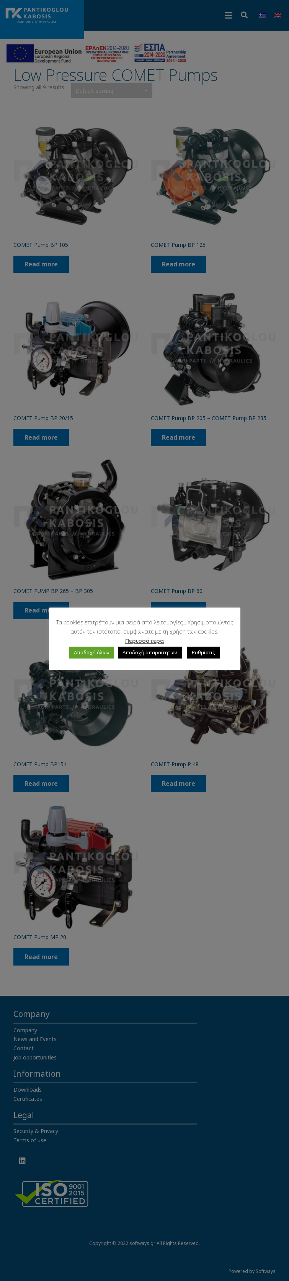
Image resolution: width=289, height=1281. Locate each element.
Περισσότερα (144, 640)
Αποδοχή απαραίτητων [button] (149, 652)
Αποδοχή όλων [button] (91, 652)
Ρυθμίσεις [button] (203, 652)
